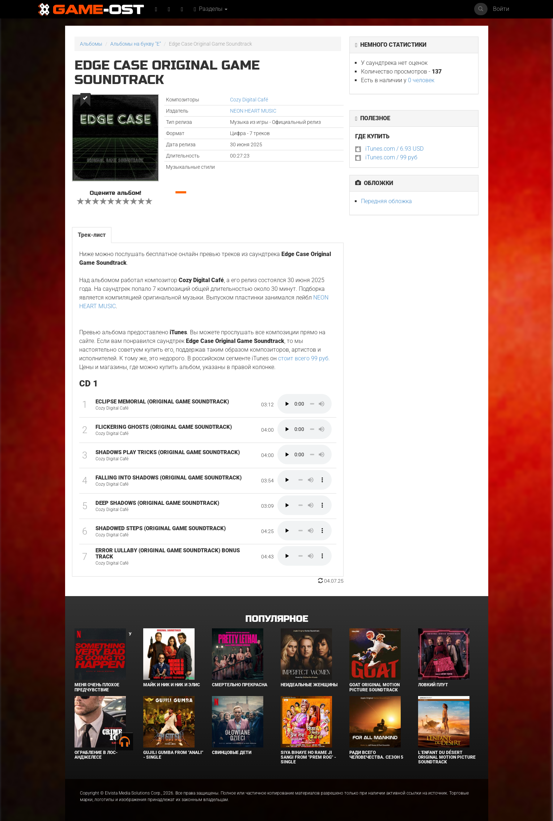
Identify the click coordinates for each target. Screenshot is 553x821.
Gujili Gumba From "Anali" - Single (173, 755)
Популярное (276, 619)
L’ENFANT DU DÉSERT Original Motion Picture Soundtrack (447, 757)
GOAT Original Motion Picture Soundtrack (374, 687)
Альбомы (91, 44)
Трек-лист (92, 234)
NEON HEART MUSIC (253, 111)
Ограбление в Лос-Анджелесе (96, 755)
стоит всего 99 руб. (304, 358)
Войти (501, 8)
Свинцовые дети (231, 752)
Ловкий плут (433, 684)
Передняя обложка (386, 201)
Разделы (210, 8)
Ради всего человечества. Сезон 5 (376, 755)
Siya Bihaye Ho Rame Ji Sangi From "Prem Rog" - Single (308, 757)
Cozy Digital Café (249, 99)
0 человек (421, 80)
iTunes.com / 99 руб (391, 157)
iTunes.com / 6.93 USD (394, 148)
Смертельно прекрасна (239, 684)
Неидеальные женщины (309, 684)
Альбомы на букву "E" (135, 44)
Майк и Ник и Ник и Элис (171, 684)
